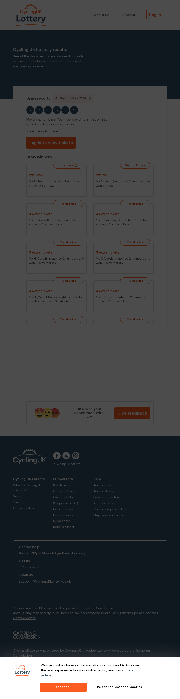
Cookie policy (23, 508)
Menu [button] (128, 15)
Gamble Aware (24, 618)
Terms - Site (102, 485)
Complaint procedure (110, 509)
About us (101, 15)
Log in (155, 14)
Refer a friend (63, 527)
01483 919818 (29, 567)
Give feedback (132, 413)
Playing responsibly (108, 515)
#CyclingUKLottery (66, 464)
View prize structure (42, 131)
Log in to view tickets (51, 142)
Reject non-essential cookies (119, 687)
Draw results (63, 515)
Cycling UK (73, 650)
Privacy (18, 502)
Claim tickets (63, 497)
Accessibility (103, 503)
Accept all (63, 687)
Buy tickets (61, 485)
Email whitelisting (106, 497)
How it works (63, 509)
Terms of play (104, 491)
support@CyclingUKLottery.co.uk (45, 581)
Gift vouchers (63, 491)
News (17, 496)
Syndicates (62, 521)
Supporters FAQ (65, 503)
